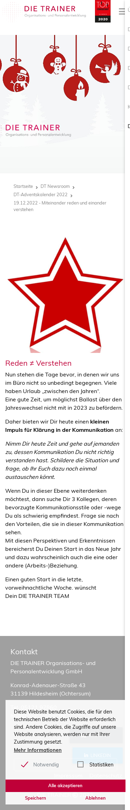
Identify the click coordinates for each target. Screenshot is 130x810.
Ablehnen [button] (95, 798)
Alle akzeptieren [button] (65, 785)
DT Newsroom (55, 186)
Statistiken (101, 765)
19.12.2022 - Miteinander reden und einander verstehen (60, 206)
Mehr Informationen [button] (38, 750)
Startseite (23, 186)
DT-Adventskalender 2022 (41, 194)
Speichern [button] (35, 798)
